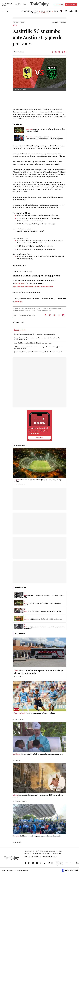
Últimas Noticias (27, 11)
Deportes (22, 22)
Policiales (35, 13)
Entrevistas (57, 854)
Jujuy (36, 11)
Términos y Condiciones (51, 863)
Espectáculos (29, 857)
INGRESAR (60, 4)
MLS (22, 322)
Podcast (49, 854)
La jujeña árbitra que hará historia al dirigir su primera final (32, 343)
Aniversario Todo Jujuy (50, 857)
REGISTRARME (72, 4)
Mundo (56, 11)
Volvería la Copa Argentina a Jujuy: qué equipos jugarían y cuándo (34, 334)
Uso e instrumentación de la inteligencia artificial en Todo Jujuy (59, 863)
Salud (32, 854)
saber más (39, 438)
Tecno (44, 854)
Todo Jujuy (16, 22)
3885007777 (18, 302)
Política (48, 11)
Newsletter (44, 13)
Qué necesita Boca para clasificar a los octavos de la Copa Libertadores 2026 (38, 352)
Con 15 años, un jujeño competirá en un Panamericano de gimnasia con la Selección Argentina (36, 338)
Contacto (72, 863)
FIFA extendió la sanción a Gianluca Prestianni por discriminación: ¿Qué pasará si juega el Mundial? (39, 347)
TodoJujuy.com (20, 283)
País (42, 11)
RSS (67, 863)
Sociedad (38, 854)
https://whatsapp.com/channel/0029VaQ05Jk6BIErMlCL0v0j (33, 286)
